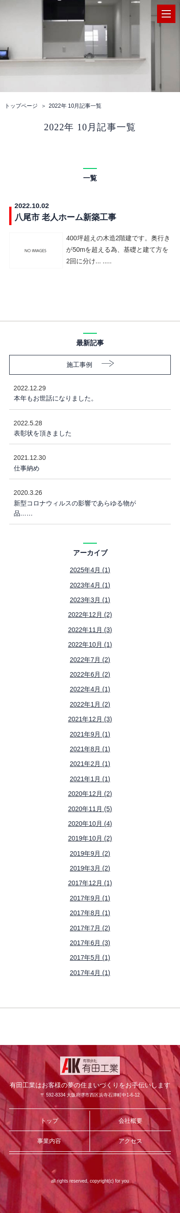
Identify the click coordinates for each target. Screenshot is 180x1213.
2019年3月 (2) (90, 868)
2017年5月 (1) (90, 957)
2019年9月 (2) (90, 853)
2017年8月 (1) (90, 913)
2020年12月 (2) (90, 793)
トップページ (21, 106)
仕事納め (83, 462)
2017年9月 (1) (90, 898)
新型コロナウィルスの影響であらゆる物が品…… (83, 502)
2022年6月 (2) (90, 674)
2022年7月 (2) (90, 659)
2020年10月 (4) (90, 823)
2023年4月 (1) (90, 585)
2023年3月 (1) (90, 600)
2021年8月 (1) (90, 749)
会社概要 (130, 1120)
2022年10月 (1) (90, 644)
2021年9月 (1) (90, 734)
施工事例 (79, 364)
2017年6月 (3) (90, 942)
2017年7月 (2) (90, 928)
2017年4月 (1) (90, 972)
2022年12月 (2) (90, 614)
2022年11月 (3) (90, 629)
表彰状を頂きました (83, 427)
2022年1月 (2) (90, 704)
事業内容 (49, 1141)
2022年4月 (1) (90, 689)
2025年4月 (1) (90, 570)
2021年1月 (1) (90, 779)
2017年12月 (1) (90, 883)
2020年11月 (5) (90, 809)
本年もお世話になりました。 (83, 392)
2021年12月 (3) (90, 719)
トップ (49, 1120)
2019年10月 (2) (90, 838)
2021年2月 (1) (90, 763)
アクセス (130, 1141)
